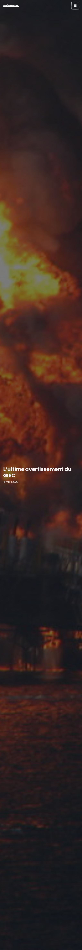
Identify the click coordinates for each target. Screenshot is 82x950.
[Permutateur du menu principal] (75, 5)
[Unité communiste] (11, 5)
